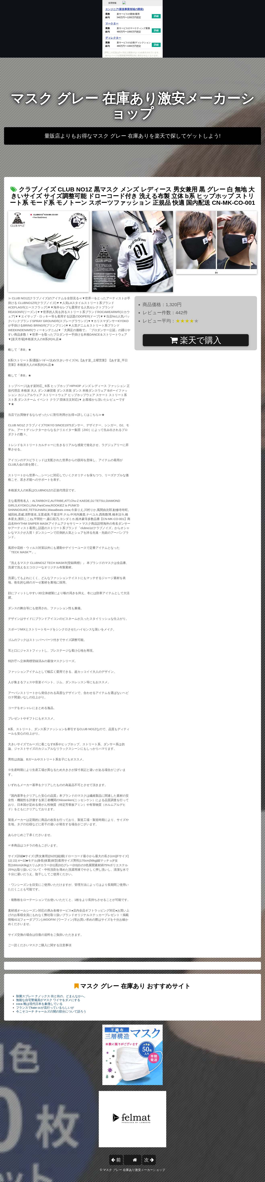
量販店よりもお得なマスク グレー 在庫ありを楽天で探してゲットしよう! (132, 136)
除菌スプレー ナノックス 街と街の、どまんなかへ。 (51, 996)
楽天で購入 (195, 340)
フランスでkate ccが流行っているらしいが (45, 1007)
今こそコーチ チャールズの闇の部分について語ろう (51, 1011)
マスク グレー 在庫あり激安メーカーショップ (132, 106)
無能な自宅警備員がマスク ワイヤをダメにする (48, 1000)
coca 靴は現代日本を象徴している (39, 1003)
